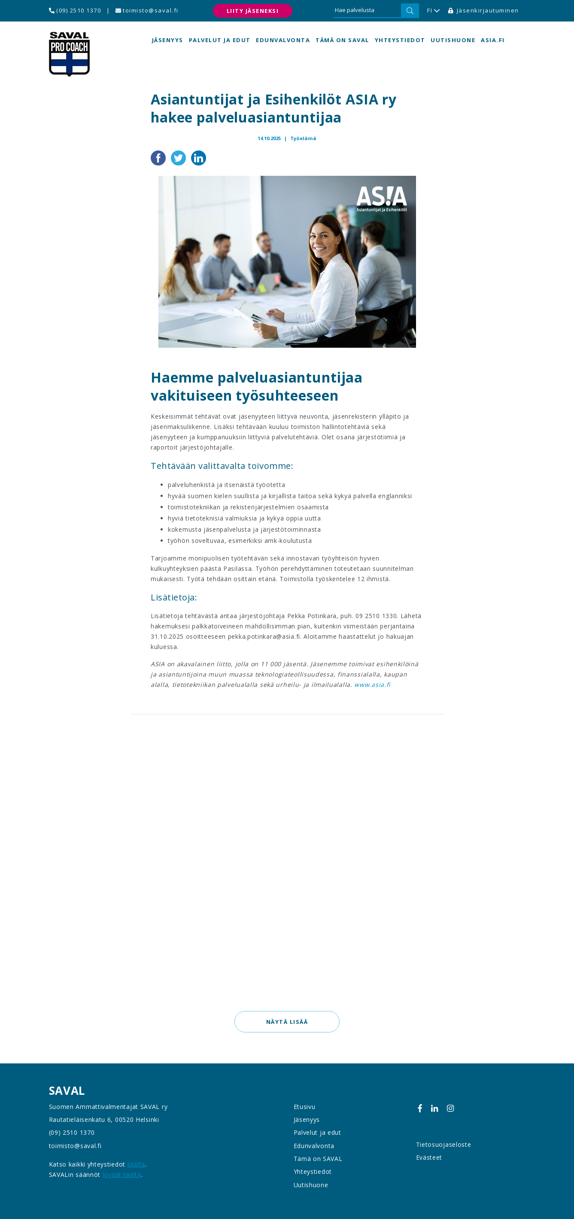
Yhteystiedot (400, 40)
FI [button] (433, 10)
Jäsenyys (167, 40)
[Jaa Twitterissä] (179, 157)
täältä (136, 1164)
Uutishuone (453, 40)
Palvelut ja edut (220, 40)
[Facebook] (420, 1108)
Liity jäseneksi (253, 11)
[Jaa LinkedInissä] (198, 157)
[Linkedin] (434, 1108)
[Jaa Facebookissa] (159, 157)
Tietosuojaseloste (443, 1144)
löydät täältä (122, 1174)
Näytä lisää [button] (287, 1022)
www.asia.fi (372, 684)
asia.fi (493, 40)
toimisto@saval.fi (147, 10)
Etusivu (305, 1107)
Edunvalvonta (283, 40)
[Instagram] (450, 1108)
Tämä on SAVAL (342, 40)
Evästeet (429, 1157)
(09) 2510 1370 (75, 10)
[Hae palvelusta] (367, 10)
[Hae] (410, 10)
